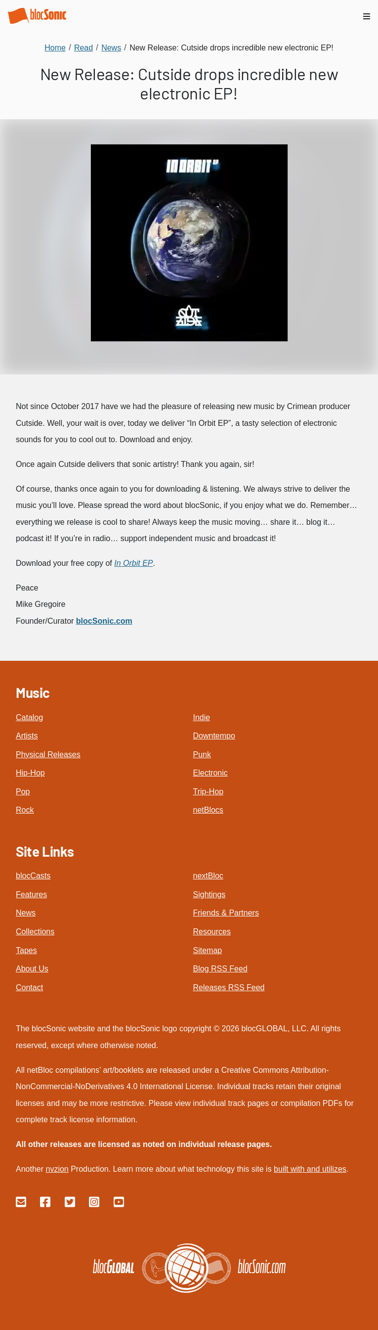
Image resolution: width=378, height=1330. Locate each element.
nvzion (56, 1169)
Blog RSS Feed (220, 968)
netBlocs (208, 810)
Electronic (210, 773)
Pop (23, 791)
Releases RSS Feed (229, 987)
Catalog (29, 717)
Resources (212, 931)
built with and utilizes (310, 1169)
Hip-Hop (30, 773)
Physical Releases (48, 754)
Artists (27, 736)
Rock (25, 810)
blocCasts (33, 875)
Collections (35, 931)
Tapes (26, 950)
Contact (29, 987)
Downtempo (214, 736)
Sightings (209, 894)
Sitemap (207, 950)
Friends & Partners (226, 913)
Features (31, 894)
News (26, 913)
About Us (32, 968)
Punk (202, 754)
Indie (201, 717)
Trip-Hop (208, 791)
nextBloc (208, 875)
